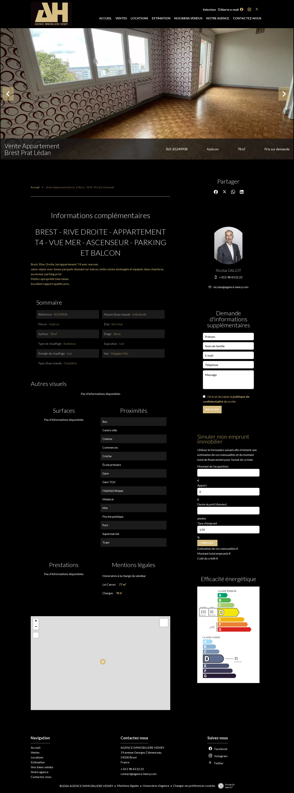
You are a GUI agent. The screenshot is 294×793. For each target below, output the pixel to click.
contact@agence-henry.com (139, 774)
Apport (202, 485)
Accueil (35, 187)
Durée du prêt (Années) (212, 504)
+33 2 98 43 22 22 (230, 277)
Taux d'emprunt (207, 523)
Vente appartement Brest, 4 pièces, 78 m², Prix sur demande (80, 187)
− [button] (36, 627)
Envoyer (212, 409)
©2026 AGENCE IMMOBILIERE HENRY (86, 786)
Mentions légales (128, 785)
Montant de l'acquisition (212, 466)
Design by (225, 786)
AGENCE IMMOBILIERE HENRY (142, 747)
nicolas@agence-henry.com (230, 287)
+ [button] (36, 621)
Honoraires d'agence (156, 785)
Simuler (207, 543)
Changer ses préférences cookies (194, 785)
